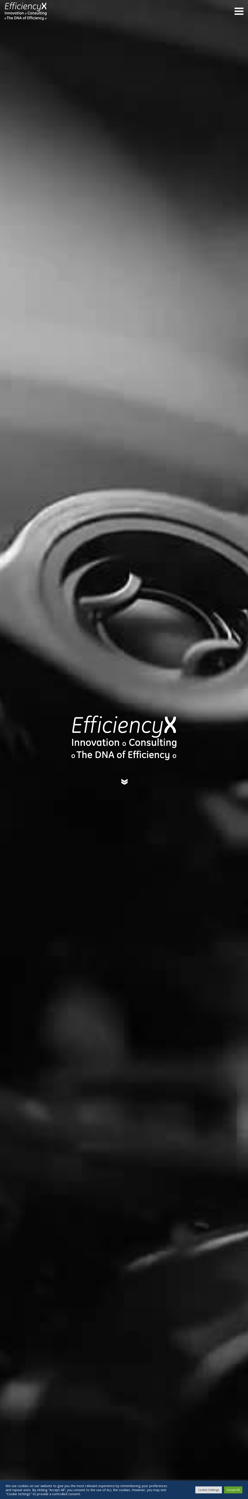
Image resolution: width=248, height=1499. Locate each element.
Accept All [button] (233, 1490)
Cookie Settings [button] (208, 1490)
